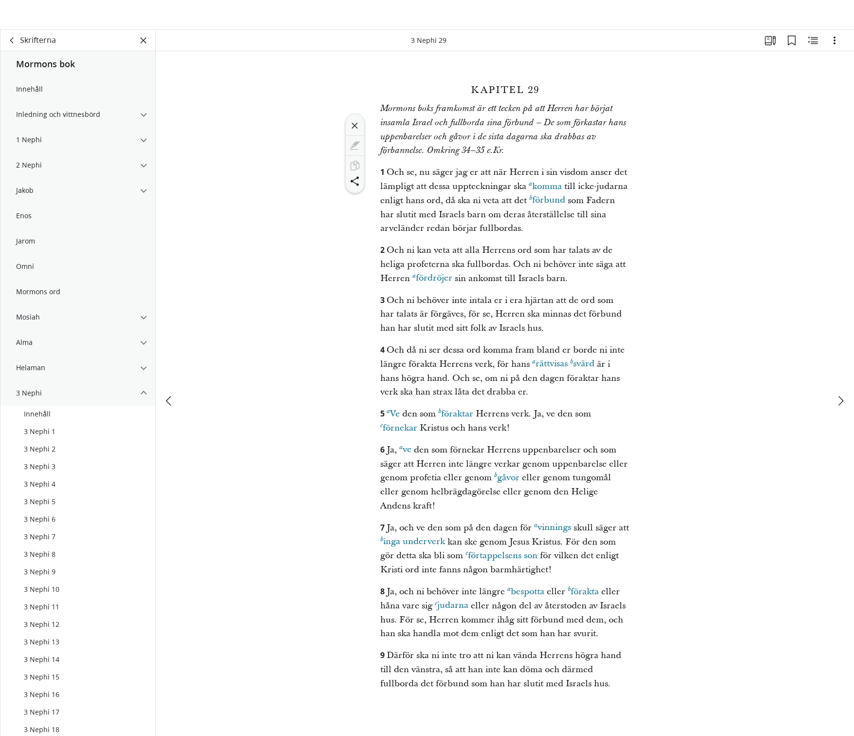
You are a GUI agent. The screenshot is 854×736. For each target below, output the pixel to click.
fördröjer (432, 284)
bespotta (525, 597)
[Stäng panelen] (143, 47)
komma (545, 192)
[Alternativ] (834, 46)
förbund (547, 206)
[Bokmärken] (791, 46)
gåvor (507, 483)
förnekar (398, 433)
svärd (582, 370)
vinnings (552, 533)
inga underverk (412, 547)
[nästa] (840, 378)
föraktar (455, 419)
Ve (393, 419)
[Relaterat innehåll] (813, 46)
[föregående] (169, 378)
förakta (583, 597)
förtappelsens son (501, 561)
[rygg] (12, 47)
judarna (451, 611)
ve (405, 455)
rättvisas (550, 370)
